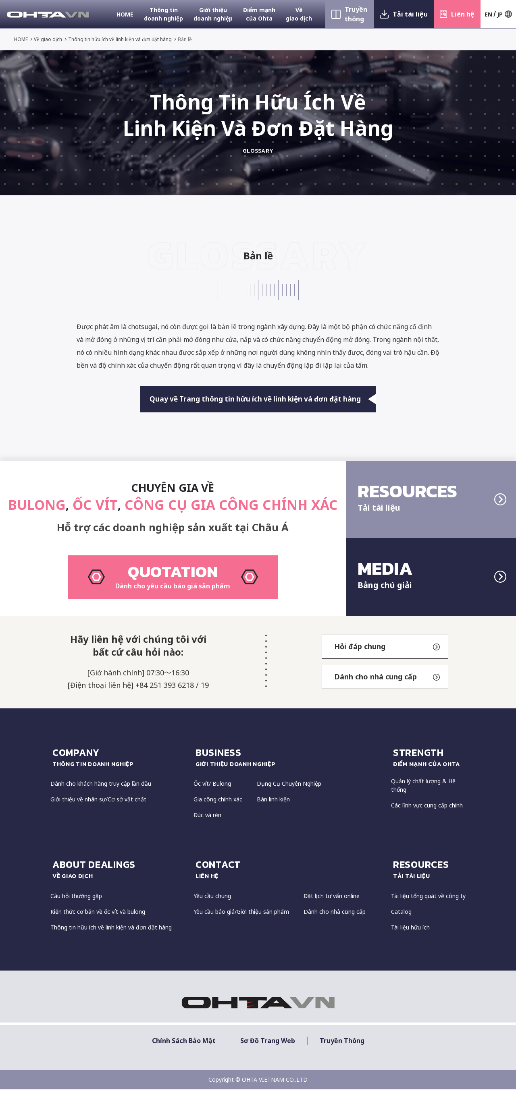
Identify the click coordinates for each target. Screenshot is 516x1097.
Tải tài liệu (410, 14)
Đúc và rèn (207, 823)
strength (429, 764)
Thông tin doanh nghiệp (163, 14)
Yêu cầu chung (212, 903)
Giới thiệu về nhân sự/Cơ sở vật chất (98, 807)
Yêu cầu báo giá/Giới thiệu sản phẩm (241, 919)
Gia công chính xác (218, 807)
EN (488, 14)
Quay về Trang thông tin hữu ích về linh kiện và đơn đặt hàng (263, 400)
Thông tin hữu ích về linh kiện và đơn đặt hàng (120, 39)
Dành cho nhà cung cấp (387, 684)
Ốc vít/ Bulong (212, 791)
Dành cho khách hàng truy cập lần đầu (100, 791)
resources (429, 877)
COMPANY (118, 764)
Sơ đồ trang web (267, 1048)
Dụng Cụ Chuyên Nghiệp (289, 791)
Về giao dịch (299, 14)
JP (500, 14)
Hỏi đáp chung (387, 654)
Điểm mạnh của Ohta (259, 14)
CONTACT (289, 877)
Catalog (401, 919)
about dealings (118, 877)
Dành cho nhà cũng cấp (335, 919)
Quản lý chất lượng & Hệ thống (423, 793)
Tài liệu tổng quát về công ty (428, 903)
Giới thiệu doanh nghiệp (213, 14)
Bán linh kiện (273, 807)
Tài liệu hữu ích (410, 935)
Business (289, 764)
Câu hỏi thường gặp (76, 903)
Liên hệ (462, 14)
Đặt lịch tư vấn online (332, 903)
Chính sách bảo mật (184, 1048)
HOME (125, 14)
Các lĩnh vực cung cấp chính (427, 813)
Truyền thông (356, 14)
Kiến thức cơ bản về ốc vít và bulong (97, 919)
